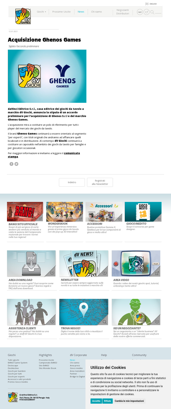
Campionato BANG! (48, 362)
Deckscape (13, 365)
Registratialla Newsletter (100, 182)
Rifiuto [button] (107, 401)
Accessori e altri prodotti (19, 379)
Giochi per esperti (16, 376)
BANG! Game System (17, 362)
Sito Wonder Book (47, 368)
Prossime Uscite (61, 11)
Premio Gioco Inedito (18, 382)
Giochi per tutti (15, 373)
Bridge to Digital (77, 376)
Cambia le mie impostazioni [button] (129, 401)
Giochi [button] (41, 11)
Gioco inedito (76, 368)
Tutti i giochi (13, 360)
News (81, 11)
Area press (75, 365)
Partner (73, 373)
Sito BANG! (44, 365)
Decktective (13, 368)
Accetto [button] (96, 401)
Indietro (72, 182)
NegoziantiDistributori (122, 11)
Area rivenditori (77, 371)
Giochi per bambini (17, 371)
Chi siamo (96, 11)
